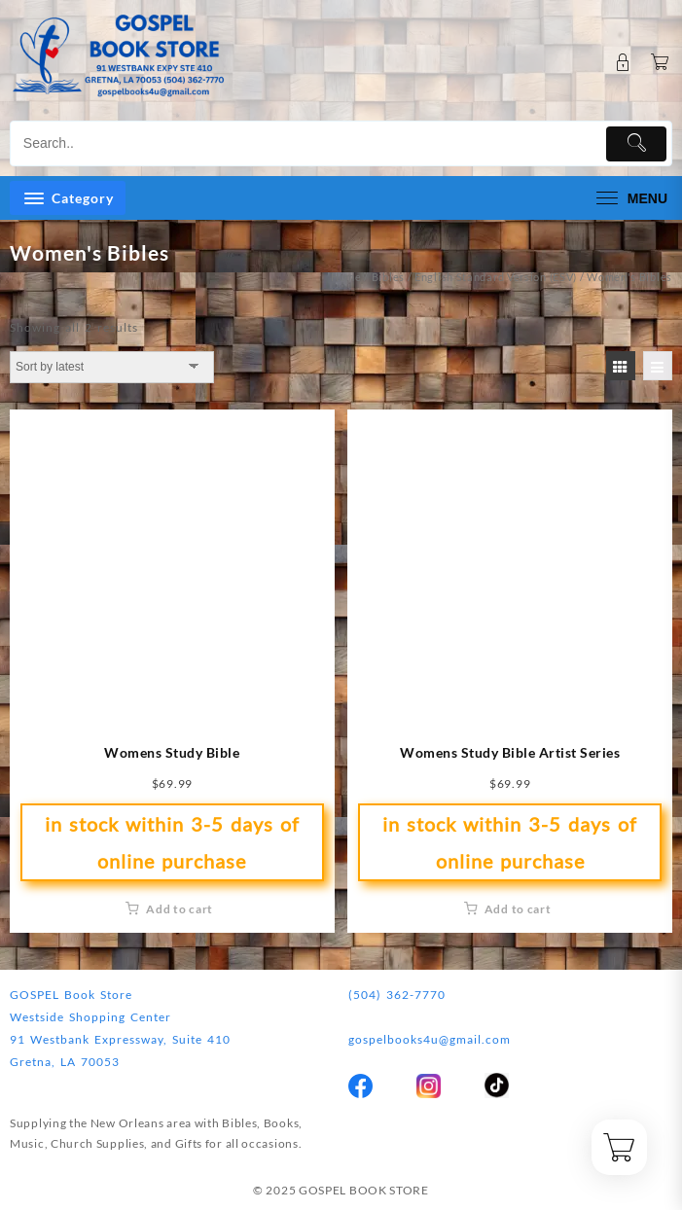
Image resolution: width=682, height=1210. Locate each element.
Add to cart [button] (179, 909)
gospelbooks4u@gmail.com (429, 1039)
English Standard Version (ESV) (495, 276)
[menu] (629, 198)
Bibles (388, 276)
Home (346, 276)
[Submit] (636, 143)
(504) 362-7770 (397, 994)
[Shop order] (112, 366)
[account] (623, 63)
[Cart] (660, 63)
